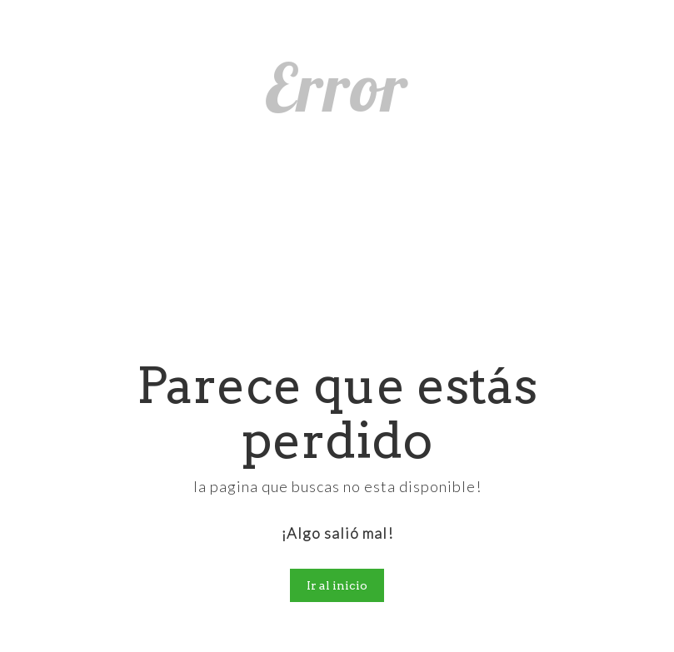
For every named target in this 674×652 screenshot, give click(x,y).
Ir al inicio (337, 585)
